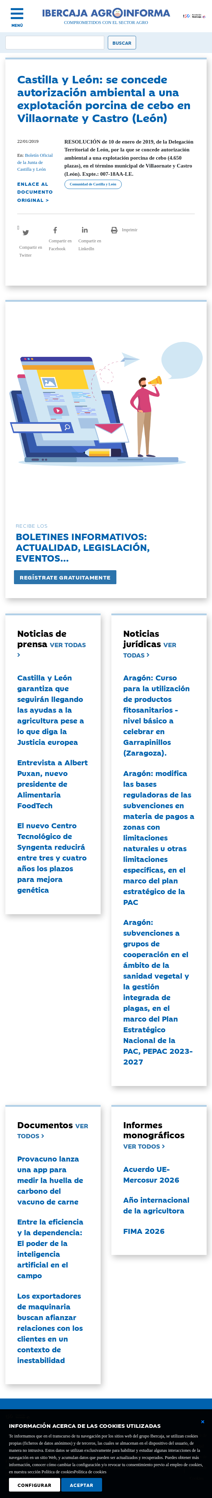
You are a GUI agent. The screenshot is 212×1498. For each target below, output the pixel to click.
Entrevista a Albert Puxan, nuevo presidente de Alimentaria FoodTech (52, 783)
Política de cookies (90, 1471)
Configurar (35, 1485)
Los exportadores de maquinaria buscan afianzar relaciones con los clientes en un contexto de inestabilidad (50, 1327)
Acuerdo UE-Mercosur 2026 (151, 1174)
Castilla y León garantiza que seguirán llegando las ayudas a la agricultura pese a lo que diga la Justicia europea (50, 709)
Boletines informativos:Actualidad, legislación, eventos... (83, 546)
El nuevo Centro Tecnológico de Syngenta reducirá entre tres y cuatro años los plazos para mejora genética (52, 857)
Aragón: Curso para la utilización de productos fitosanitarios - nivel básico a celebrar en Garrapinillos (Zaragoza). (156, 715)
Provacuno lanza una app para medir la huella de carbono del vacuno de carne (50, 1180)
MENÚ (17, 25)
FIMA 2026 (144, 1230)
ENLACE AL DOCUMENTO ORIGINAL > (35, 191)
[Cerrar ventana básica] (202, 1421)
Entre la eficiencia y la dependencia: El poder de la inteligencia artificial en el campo (50, 1248)
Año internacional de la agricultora (156, 1205)
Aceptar (81, 1485)
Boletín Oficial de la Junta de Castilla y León (35, 162)
